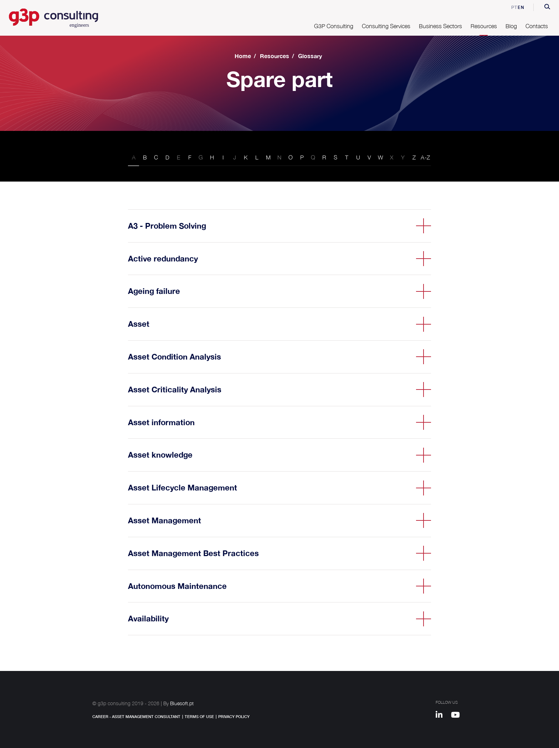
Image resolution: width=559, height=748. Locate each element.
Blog (511, 26)
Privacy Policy (234, 716)
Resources (484, 26)
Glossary (310, 55)
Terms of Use (199, 716)
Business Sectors (440, 26)
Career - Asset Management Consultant (136, 716)
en (521, 7)
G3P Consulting (333, 26)
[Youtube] (458, 716)
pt (510, 7)
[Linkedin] (442, 716)
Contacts (536, 26)
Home (243, 55)
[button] (547, 7)
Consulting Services (386, 26)
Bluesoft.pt (182, 703)
